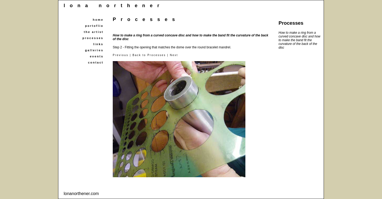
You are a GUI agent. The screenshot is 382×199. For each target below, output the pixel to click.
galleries (94, 50)
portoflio (94, 25)
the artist (93, 31)
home (98, 19)
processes (93, 38)
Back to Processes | (151, 55)
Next (174, 55)
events (96, 56)
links (98, 44)
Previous (120, 55)
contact (95, 62)
